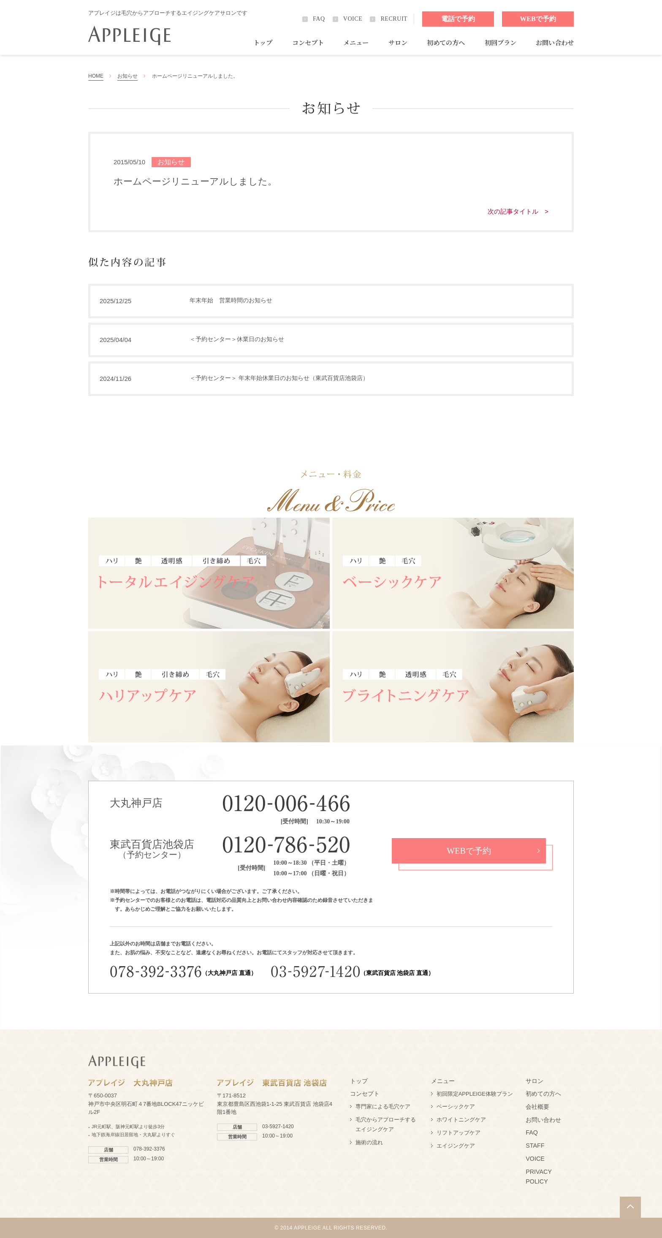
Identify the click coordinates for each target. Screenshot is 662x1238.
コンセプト (308, 42)
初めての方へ (446, 42)
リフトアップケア (458, 1132)
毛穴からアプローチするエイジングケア (385, 1124)
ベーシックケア (456, 1106)
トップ (262, 42)
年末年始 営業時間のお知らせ (231, 300)
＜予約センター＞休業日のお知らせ (237, 339)
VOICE (353, 19)
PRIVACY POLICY (538, 1176)
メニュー (356, 42)
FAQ (319, 19)
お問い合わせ (555, 42)
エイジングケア (456, 1146)
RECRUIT (393, 19)
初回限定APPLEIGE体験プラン (475, 1094)
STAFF (535, 1145)
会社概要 (537, 1106)
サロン (397, 42)
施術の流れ (369, 1142)
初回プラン (500, 42)
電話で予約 (458, 18)
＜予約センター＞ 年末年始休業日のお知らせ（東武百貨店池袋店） (279, 378)
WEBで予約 (538, 18)
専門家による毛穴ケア (382, 1106)
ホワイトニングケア (461, 1119)
